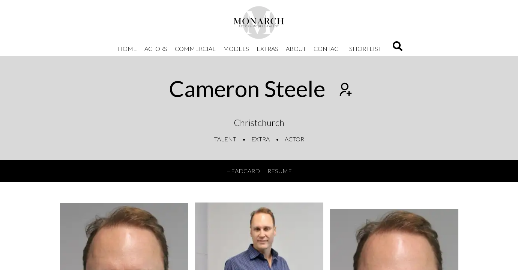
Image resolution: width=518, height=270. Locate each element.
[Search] (397, 48)
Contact (328, 48)
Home (127, 48)
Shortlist (365, 48)
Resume (279, 170)
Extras (267, 48)
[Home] (259, 22)
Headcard (243, 170)
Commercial (195, 48)
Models (236, 48)
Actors (155, 48)
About (296, 48)
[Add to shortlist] (344, 90)
